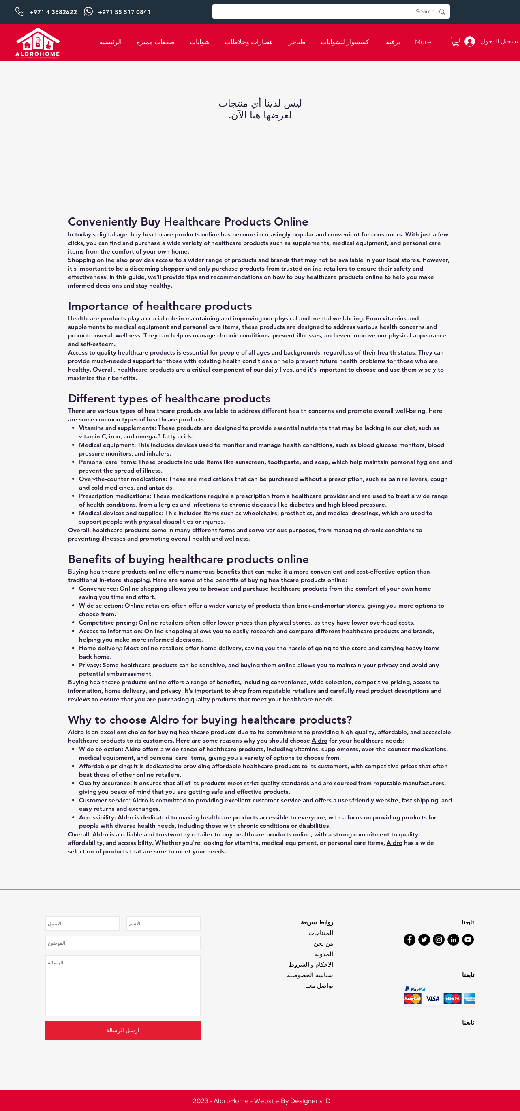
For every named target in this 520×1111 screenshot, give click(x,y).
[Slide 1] (260, 3)
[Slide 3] (260, 1095)
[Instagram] (439, 940)
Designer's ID (310, 1101)
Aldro (76, 732)
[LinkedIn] (453, 940)
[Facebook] (409, 940)
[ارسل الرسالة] (123, 1030)
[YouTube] (468, 940)
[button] (456, 41)
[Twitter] (424, 940)
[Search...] (331, 11)
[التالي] (474, 12)
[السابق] (46, 12)
